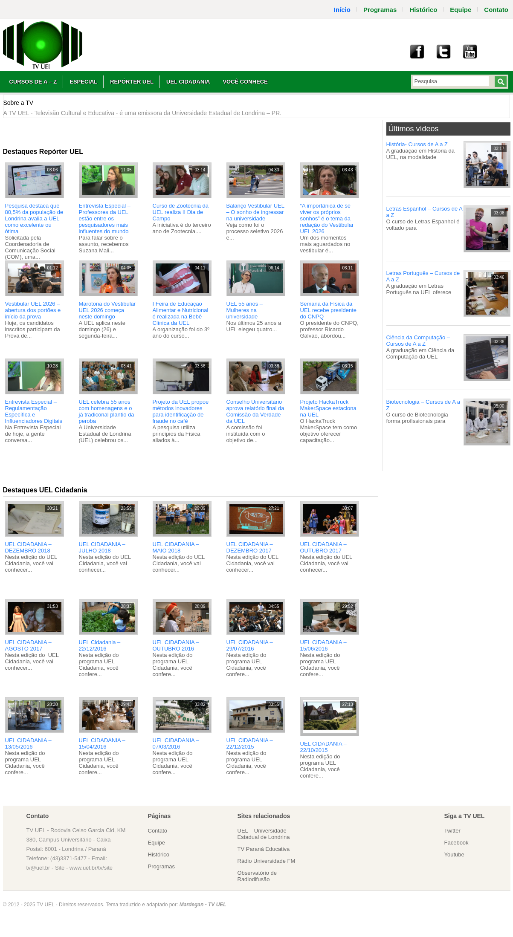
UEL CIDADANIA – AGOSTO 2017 (28, 645)
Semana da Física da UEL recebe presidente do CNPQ (328, 310)
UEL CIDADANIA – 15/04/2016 (102, 743)
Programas (380, 9)
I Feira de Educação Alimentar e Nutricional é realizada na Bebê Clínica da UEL (181, 313)
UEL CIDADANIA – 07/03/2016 (176, 743)
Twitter (452, 830)
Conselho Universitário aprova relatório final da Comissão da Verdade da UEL (255, 411)
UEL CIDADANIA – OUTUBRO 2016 (176, 645)
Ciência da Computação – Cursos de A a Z (418, 340)
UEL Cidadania (188, 81)
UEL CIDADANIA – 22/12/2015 (249, 743)
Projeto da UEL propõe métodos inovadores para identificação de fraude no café (181, 411)
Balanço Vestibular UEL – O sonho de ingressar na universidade (255, 212)
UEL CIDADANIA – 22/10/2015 (323, 746)
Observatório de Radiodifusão (257, 876)
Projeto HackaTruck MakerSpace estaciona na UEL (328, 408)
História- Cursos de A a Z (417, 144)
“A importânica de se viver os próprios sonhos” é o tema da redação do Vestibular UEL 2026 (327, 218)
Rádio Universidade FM (267, 861)
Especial (83, 81)
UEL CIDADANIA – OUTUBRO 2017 (323, 547)
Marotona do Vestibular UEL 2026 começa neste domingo (107, 310)
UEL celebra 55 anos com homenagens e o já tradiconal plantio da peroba (106, 411)
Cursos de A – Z (33, 81)
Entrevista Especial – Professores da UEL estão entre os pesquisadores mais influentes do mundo (104, 218)
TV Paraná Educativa (264, 849)
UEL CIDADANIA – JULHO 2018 (102, 547)
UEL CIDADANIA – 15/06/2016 (323, 645)
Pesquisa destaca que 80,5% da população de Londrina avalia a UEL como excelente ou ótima (34, 218)
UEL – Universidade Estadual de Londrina (264, 833)
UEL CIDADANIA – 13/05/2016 (28, 743)
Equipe (460, 9)
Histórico (423, 9)
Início (342, 9)
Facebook (456, 842)
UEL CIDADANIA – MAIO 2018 (176, 547)
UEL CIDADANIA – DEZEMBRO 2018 (28, 547)
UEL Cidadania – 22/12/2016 (100, 645)
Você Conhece (245, 81)
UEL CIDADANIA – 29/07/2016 (249, 645)
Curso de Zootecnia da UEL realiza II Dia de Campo (181, 212)
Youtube (454, 854)
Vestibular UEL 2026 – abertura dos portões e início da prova (33, 310)
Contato (158, 830)
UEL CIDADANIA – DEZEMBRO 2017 (249, 547)
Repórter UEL (132, 81)
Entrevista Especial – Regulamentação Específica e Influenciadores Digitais (33, 411)
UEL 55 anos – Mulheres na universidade (244, 310)
